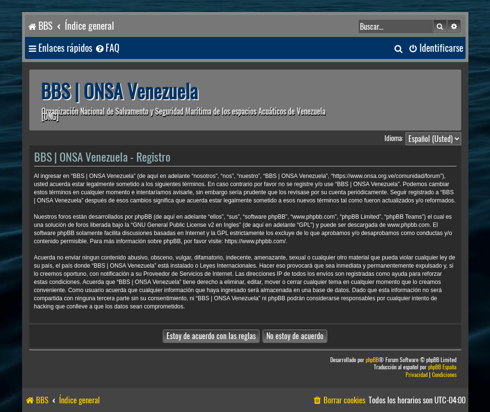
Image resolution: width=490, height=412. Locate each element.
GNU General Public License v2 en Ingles (186, 225)
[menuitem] (107, 48)
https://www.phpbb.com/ (255, 241)
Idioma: (393, 138)
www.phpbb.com (408, 225)
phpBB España (442, 367)
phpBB (372, 360)
